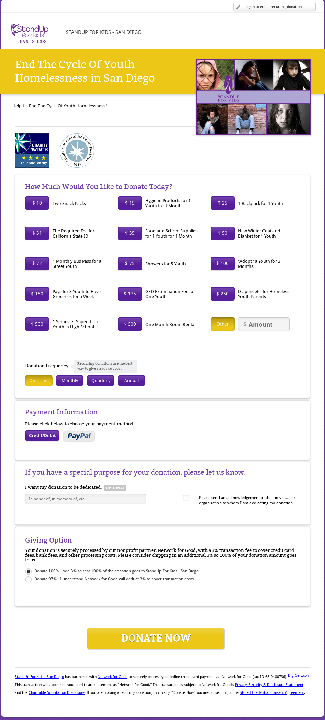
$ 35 (130, 233)
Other (222, 324)
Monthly (69, 380)
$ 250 (222, 293)
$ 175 (130, 293)
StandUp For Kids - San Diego (39, 677)
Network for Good (112, 677)
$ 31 (37, 233)
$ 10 (37, 203)
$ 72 (37, 263)
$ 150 (37, 293)
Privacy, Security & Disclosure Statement (269, 685)
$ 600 (130, 324)
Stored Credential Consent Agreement (272, 692)
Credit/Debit (42, 435)
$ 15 (130, 203)
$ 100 (222, 263)
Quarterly (100, 380)
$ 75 (130, 263)
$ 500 (37, 324)
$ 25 (222, 203)
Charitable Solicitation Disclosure (57, 692)
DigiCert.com (299, 675)
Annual (131, 380)
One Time (39, 380)
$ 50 (222, 233)
